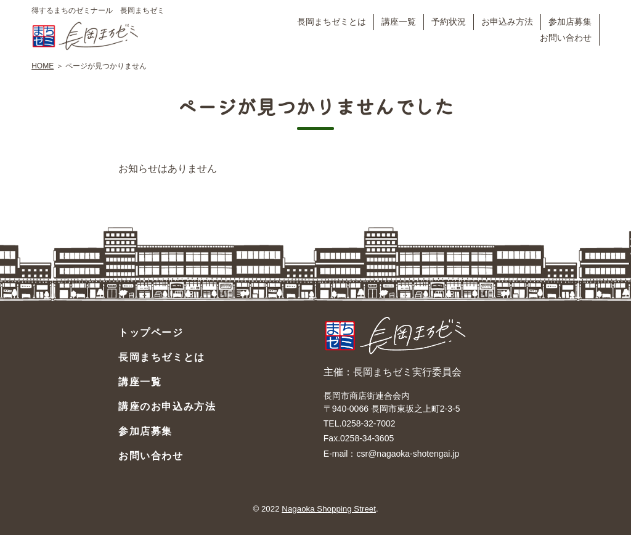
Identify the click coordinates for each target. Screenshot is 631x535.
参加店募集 (570, 22)
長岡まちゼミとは (331, 22)
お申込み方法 (507, 22)
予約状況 (448, 22)
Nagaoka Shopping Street (329, 508)
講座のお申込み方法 (167, 406)
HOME (42, 66)
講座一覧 (398, 22)
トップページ (151, 332)
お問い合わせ (566, 38)
